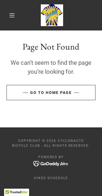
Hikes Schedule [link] (51, 178)
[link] (52, 15)
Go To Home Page (51, 92)
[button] (12, 15)
